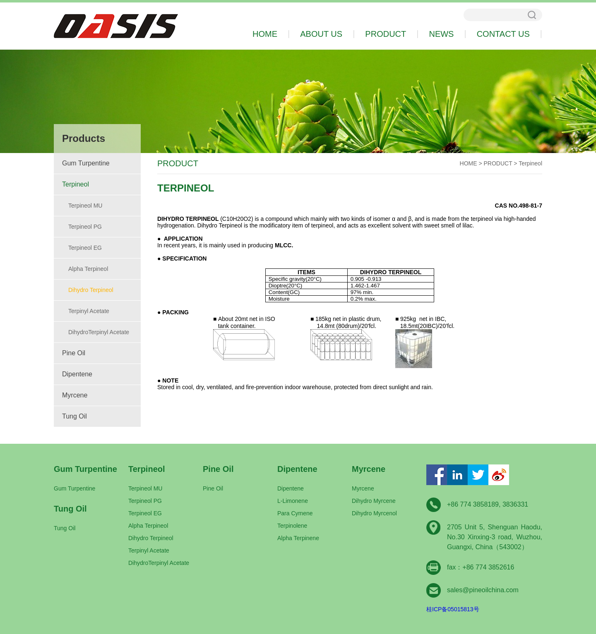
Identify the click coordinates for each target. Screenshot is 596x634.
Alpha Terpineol (88, 269)
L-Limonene (292, 501)
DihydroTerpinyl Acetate (98, 332)
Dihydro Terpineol (90, 290)
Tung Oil (74, 416)
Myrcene (74, 395)
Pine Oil (73, 352)
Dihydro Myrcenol (374, 513)
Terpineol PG (85, 226)
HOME (468, 163)
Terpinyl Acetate (88, 311)
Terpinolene (292, 525)
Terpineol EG (85, 247)
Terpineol (75, 184)
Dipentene (77, 374)
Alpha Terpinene (298, 538)
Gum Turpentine (86, 163)
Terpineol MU (85, 205)
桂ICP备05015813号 (452, 609)
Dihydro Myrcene (374, 501)
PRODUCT (498, 163)
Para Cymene (295, 513)
